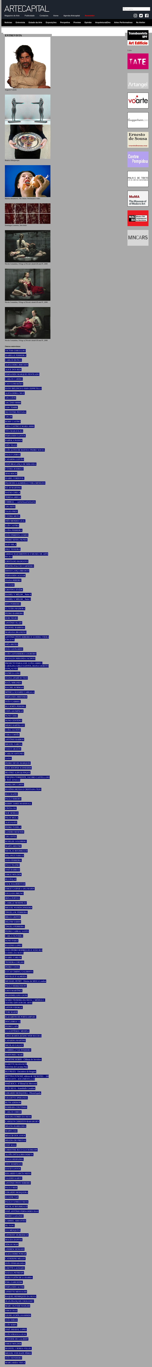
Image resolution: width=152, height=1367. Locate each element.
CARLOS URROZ (13, 1112)
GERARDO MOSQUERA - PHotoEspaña (23, 1093)
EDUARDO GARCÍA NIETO (18, 1173)
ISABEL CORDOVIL (14, 478)
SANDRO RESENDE (14, 832)
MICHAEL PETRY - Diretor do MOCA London (25, 981)
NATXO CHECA (12, 492)
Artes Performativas (123, 22)
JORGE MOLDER (13, 874)
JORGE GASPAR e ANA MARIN (19, 888)
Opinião (88, 22)
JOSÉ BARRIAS (12, 870)
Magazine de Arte (12, 16)
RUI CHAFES (11, 794)
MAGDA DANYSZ (13, 1239)
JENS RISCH (11, 473)
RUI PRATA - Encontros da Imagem (20, 1071)
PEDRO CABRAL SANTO (17, 931)
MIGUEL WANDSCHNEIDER (18, 907)
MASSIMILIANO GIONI (16, 995)
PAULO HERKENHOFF (15, 986)
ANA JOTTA (10, 836)
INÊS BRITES (11, 644)
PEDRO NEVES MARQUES (17, 763)
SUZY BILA (10, 544)
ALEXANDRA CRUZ (14, 393)
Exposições (51, 22)
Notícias (8, 22)
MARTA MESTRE (13, 846)
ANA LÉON (10, 398)
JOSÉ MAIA (10, 1145)
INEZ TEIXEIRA (12, 549)
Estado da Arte (35, 22)
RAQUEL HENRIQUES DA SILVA (20, 1296)
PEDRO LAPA (11, 1026)
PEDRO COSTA (12, 967)
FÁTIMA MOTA (12, 516)
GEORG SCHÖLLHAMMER (18, 1315)
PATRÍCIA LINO (12, 673)
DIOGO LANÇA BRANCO (17, 571)
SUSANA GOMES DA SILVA (18, 1116)
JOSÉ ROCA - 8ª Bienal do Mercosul (21, 1083)
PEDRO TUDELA (13, 827)
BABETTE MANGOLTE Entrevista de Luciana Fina (16, 1065)
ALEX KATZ (11, 822)
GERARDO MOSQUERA (16, 1192)
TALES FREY (11, 511)
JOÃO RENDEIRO (13, 1358)
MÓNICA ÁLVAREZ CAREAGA (19, 692)
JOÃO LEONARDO (14, 649)
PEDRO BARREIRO (14, 613)
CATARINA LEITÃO (14, 459)
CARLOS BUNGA (13, 360)
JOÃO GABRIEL (12, 701)
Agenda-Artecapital (71, 16)
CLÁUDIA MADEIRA (15, 608)
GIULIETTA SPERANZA (16, 1098)
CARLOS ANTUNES (14, 753)
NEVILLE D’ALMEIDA (16, 976)
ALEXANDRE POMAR (15, 1254)
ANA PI (8, 417)
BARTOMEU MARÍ (14, 1054)
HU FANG (9, 1225)
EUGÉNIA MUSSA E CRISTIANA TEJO (23, 789)
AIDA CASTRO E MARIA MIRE (19, 426)
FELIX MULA (11, 818)
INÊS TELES (11, 445)
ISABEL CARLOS (13, 957)
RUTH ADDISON (13, 1102)
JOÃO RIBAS (11, 1320)
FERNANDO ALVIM (14, 1287)
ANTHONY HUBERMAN (16, 1235)
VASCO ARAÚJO (13, 749)
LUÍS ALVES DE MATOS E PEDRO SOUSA (24, 450)
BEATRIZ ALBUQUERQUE (17, 772)
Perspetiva (65, 22)
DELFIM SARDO (13, 922)
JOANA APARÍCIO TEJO (16, 678)
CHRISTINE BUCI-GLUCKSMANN (21, 1150)
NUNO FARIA (11, 940)
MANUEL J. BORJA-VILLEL (18, 1348)
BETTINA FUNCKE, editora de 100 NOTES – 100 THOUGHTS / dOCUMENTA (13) (27, 1077)
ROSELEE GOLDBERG (15, 841)
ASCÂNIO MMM (13, 402)
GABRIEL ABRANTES (15, 1221)
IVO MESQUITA (12, 1230)
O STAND (9, 585)
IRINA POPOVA (12, 898)
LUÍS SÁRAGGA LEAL (15, 1334)
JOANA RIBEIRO (13, 580)
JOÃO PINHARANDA (15, 1263)
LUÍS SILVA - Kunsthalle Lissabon (20, 1088)
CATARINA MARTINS (15, 1040)
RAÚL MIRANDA (13, 682)
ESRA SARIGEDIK (13, 1282)
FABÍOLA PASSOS (13, 440)
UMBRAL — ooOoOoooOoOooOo (20, 502)
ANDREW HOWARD (14, 1249)
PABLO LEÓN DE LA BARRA (18, 1277)
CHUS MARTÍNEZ (13, 990)
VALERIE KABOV (13, 1178)
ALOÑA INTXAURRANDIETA (19, 1154)
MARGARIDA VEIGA (15, 1362)
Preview (77, 22)
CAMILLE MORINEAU (15, 903)
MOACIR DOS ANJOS (15, 1135)
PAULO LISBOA (12, 454)
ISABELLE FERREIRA (15, 355)
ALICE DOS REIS (13, 369)
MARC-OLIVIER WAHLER (17, 1306)
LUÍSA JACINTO (12, 730)
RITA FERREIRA (12, 604)
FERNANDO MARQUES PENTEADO (22, 374)
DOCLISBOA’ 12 (12, 1021)
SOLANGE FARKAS (14, 855)
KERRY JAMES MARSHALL (18, 803)
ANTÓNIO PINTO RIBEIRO (17, 1183)
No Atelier (140, 22)
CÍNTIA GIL (10, 808)
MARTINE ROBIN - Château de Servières (23, 1059)
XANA (8, 758)
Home (55, 16)
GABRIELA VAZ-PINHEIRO (18, 1050)
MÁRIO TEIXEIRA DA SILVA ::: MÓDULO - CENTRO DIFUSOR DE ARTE (25, 1001)
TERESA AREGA (13, 497)
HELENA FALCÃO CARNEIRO (19, 566)
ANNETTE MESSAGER (16, 1291)
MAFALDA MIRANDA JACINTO (20, 658)
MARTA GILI (11, 1131)
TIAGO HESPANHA (14, 1159)
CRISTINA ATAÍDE (14, 589)
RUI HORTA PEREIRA (15, 706)
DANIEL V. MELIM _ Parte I (17, 599)
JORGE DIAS (11, 1310)
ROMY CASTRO (12, 421)
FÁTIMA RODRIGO (14, 469)
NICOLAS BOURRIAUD (16, 851)
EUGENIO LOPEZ (13, 945)
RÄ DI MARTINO (13, 488)
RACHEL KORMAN (14, 687)
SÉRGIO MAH (11, 1244)
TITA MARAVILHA (14, 431)
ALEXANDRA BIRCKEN (16, 365)
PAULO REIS (11, 1187)
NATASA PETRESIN (14, 1273)
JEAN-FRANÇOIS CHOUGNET (19, 1301)
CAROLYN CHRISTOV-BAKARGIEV (22, 1121)
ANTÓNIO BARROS (14, 739)
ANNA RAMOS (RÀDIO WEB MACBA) (23, 1036)
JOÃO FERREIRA (13, 860)
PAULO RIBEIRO (13, 799)
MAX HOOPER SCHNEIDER (18, 768)
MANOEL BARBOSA (15, 627)
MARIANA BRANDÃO (15, 632)
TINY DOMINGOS (13, 1164)
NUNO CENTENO (13, 720)
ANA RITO (10, 506)
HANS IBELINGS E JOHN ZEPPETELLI (23, 388)
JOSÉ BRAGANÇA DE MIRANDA (20, 464)
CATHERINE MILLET (15, 1258)
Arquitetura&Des (102, 22)
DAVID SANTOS (12, 1169)
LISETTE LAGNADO (15, 1268)
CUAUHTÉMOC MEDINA (17, 1031)
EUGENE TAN (11, 1197)
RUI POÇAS (10, 879)
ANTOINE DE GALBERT (16, 1339)
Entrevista (20, 22)
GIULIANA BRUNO (14, 893)
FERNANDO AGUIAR (15, 575)
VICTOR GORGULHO (15, 350)
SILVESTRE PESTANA (15, 412)
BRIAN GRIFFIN (12, 917)
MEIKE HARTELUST (15, 725)
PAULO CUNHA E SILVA (16, 1202)
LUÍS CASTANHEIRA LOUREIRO (20, 654)
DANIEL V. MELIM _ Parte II (18, 594)
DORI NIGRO (11, 618)
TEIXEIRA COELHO (14, 962)
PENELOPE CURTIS (14, 784)
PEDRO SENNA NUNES (16, 540)
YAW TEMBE (11, 407)
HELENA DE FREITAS (15, 1140)
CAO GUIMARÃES (14, 384)
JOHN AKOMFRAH (14, 711)
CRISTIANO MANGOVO (16, 561)
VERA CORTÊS (12, 735)
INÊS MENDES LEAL (15, 521)
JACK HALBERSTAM (15, 884)
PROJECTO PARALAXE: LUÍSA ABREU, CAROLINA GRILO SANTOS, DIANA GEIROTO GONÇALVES (27, 666)
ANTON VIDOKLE (13, 1007)
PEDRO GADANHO (14, 1216)
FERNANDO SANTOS (15, 436)
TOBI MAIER (11, 1012)
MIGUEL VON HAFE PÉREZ (18, 1353)
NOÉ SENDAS (11, 813)
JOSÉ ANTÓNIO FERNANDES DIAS (21, 1211)
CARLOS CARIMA (13, 379)
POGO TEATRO (12, 865)
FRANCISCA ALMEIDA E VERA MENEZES (25, 483)
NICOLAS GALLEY (14, 1045)
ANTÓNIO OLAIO (13, 623)
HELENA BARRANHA (15, 1126)
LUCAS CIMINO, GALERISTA (19, 971)
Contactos (44, 16)
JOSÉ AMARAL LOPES (15, 1329)
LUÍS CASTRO (12, 525)
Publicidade (29, 16)
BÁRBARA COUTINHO (16, 1107)
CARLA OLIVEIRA (14, 936)
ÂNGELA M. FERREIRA (16, 912)
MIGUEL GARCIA (13, 744)
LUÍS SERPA (11, 1325)
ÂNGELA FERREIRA (15, 926)
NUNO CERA (11, 716)
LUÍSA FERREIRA (13, 530)
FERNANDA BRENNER (16, 697)
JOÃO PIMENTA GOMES (16, 535)
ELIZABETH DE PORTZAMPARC (20, 1017)
